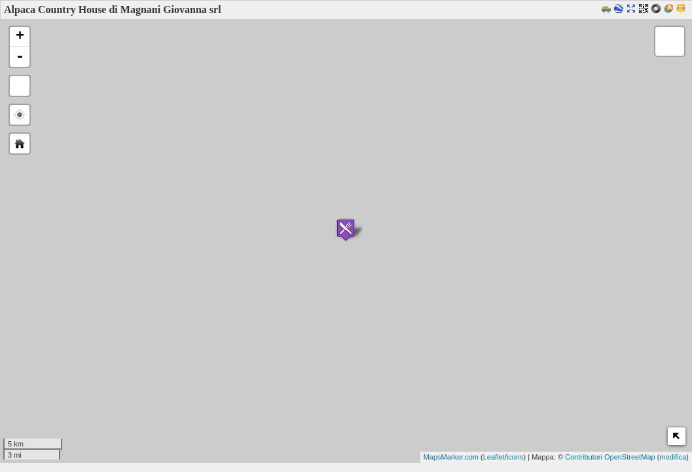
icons (515, 457)
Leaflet (494, 457)
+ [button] (20, 37)
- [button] (19, 57)
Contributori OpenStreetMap (610, 457)
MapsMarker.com (451, 457)
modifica (672, 457)
